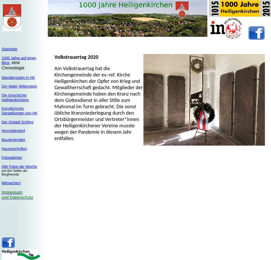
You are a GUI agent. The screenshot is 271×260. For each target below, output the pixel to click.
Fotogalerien (12, 157)
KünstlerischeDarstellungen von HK (20, 110)
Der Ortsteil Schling (18, 122)
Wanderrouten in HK (18, 77)
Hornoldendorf (13, 131)
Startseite (9, 49)
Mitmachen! (11, 183)
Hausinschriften (14, 149)
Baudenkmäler (13, 140)
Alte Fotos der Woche (19, 166)
